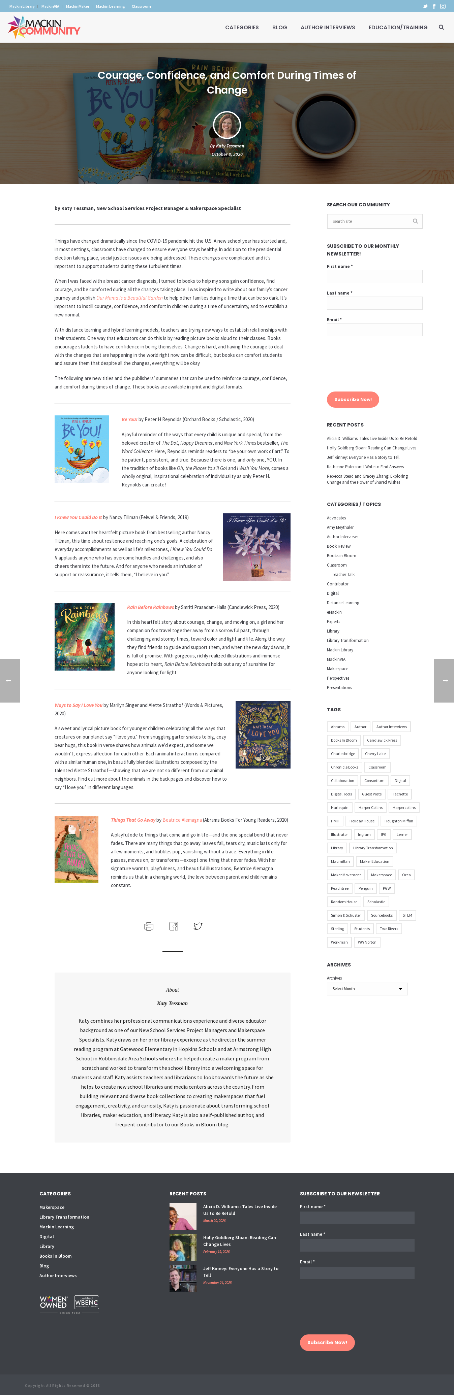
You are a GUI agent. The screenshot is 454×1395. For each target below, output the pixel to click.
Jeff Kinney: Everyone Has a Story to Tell (363, 457)
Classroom (337, 565)
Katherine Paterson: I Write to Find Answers (365, 467)
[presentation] (354, 367)
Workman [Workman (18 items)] (339, 942)
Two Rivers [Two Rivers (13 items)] (389, 928)
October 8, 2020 (227, 154)
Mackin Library (340, 650)
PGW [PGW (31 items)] (387, 888)
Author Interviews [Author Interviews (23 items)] (391, 726)
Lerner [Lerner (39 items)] (402, 834)
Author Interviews (328, 27)
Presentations (339, 687)
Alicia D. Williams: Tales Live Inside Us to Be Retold (372, 438)
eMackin (334, 612)
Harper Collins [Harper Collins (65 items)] (371, 807)
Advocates (336, 518)
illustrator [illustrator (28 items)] (339, 834)
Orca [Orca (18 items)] (406, 874)
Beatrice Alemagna (182, 820)
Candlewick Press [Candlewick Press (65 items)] (382, 740)
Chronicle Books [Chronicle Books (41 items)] (344, 767)
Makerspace (337, 669)
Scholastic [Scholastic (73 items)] (376, 901)
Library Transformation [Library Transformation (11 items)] (373, 847)
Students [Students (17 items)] (362, 928)
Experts (333, 621)
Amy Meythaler (340, 527)
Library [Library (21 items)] (337, 847)
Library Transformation (348, 640)
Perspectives (338, 678)
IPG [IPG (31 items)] (384, 834)
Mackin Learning (56, 1227)
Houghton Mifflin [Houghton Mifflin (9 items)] (399, 820)
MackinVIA (336, 659)
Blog (279, 27)
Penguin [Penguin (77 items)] (366, 888)
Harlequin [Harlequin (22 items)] (340, 807)
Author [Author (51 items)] (360, 726)
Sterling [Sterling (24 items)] (337, 928)
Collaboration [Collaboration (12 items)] (342, 780)
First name (340, 266)
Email (334, 319)
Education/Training (398, 27)
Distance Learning (343, 603)
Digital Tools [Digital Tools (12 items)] (341, 793)
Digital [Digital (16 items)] (400, 780)
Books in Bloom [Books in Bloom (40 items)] (344, 740)
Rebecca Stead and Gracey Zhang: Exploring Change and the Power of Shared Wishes (367, 479)
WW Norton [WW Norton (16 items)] (367, 942)
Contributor (338, 584)
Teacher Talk (343, 574)
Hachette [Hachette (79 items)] (400, 793)
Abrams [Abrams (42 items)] (337, 726)
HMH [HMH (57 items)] (335, 820)
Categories (242, 27)
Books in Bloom (341, 555)
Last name (340, 293)
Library (333, 631)
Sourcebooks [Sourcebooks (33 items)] (382, 915)
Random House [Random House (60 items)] (344, 901)
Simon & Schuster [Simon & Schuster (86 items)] (346, 915)
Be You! (130, 419)
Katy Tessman (230, 146)
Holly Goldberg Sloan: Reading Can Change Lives (371, 448)
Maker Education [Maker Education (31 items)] (374, 861)
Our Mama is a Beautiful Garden (129, 298)
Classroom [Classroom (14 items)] (377, 767)
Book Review (339, 546)
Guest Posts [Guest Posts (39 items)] (372, 793)
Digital (333, 593)
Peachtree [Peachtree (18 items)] (340, 888)
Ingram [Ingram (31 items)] (364, 834)
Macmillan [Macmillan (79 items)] (340, 861)
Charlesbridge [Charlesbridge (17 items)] (343, 753)
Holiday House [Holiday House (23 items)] (362, 820)
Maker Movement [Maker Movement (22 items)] (346, 874)
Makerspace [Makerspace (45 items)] (381, 874)
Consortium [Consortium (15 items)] (374, 780)
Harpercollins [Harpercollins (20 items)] (404, 807)
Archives (334, 978)
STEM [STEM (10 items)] (407, 915)
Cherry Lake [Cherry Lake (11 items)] (375, 753)
